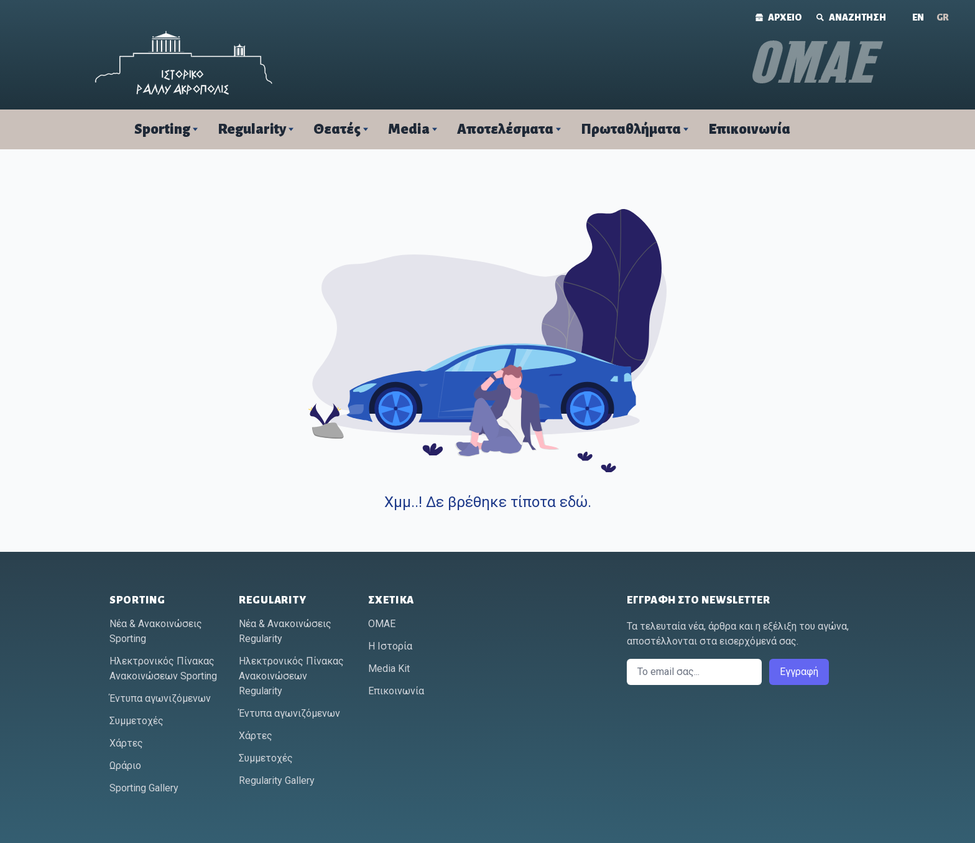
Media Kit (389, 668)
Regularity (252, 129)
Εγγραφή (799, 672)
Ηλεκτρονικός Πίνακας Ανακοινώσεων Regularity (291, 676)
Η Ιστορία (390, 646)
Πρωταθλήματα (631, 129)
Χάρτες (126, 743)
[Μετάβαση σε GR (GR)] (942, 17)
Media (409, 129)
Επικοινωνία (749, 129)
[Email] (694, 672)
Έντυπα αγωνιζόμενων (160, 698)
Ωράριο (125, 765)
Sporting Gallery (143, 788)
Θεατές (337, 129)
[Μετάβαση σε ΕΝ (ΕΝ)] (918, 17)
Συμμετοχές (136, 721)
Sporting (162, 129)
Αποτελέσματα (505, 129)
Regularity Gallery (277, 780)
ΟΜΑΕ (381, 624)
